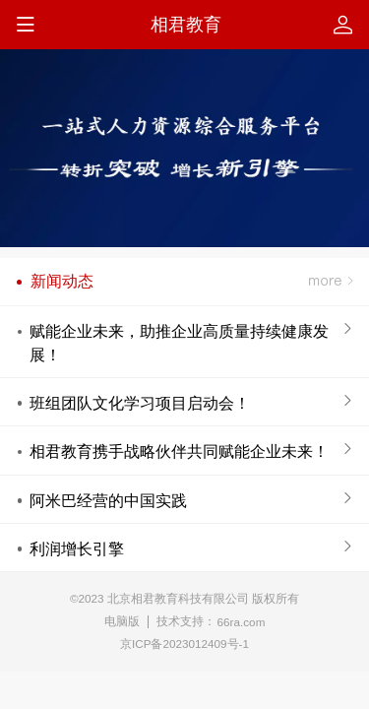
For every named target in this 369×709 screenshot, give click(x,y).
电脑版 (122, 620)
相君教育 (186, 24)
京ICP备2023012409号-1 (184, 643)
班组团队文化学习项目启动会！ (140, 403)
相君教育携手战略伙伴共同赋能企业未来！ (179, 451)
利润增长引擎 (77, 548)
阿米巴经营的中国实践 (108, 500)
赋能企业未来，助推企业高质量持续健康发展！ (179, 342)
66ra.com (241, 621)
